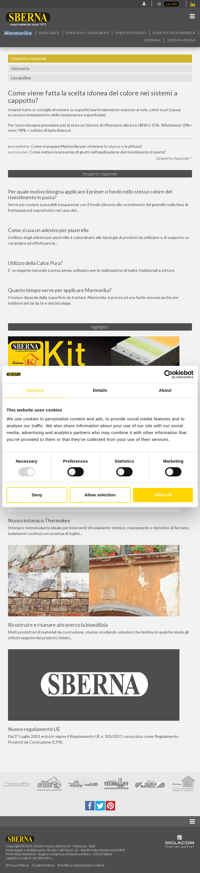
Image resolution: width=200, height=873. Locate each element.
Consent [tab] (35, 390)
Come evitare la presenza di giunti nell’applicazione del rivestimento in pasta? (98, 151)
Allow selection (99, 494)
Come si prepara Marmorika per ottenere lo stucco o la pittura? (86, 146)
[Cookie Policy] (43, 865)
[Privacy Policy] (17, 865)
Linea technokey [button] (130, 33)
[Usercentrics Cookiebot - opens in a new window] (168, 374)
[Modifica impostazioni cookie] (80, 865)
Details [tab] (100, 390)
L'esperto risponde (29, 58)
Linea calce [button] (49, 33)
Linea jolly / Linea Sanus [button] (87, 33)
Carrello (171, 4)
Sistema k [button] (152, 40)
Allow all (163, 494)
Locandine (21, 77)
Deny (37, 494)
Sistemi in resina (181, 40)
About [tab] (165, 390)
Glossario (20, 68)
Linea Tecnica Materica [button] (174, 33)
